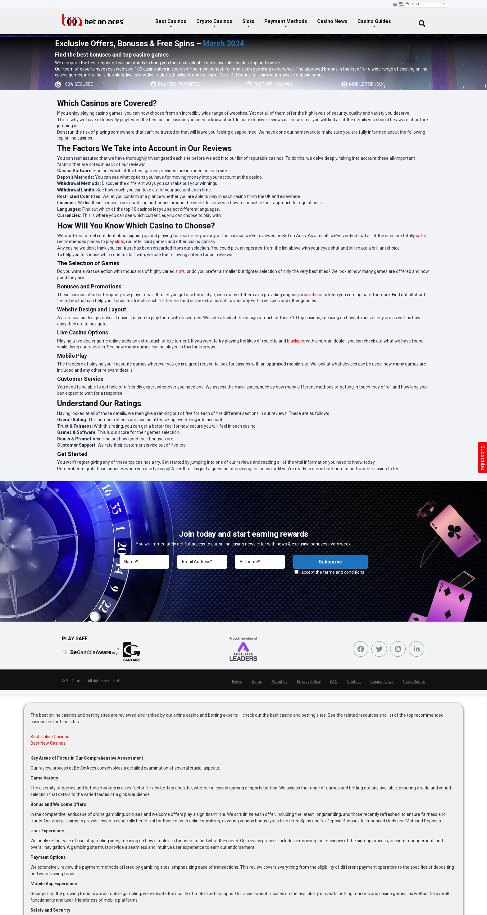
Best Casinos (170, 21)
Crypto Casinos (214, 21)
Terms (260, 681)
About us (282, 681)
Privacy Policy (311, 681)
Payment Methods (285, 21)
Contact (355, 681)
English (409, 3)
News (241, 681)
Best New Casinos (48, 743)
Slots (248, 21)
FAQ (336, 681)
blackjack (182, 74)
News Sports (414, 681)
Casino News (332, 21)
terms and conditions (343, 572)
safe (420, 235)
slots (119, 74)
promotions (311, 294)
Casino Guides (374, 21)
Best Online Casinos (49, 736)
